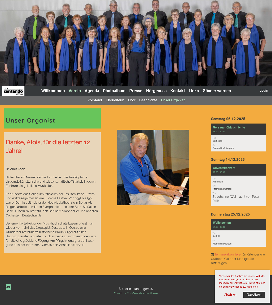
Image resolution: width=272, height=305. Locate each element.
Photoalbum (114, 90)
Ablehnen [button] (230, 294)
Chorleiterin (115, 100)
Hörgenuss (156, 90)
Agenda (92, 90)
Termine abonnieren (229, 251)
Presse (135, 90)
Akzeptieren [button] (254, 294)
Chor (131, 100)
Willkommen (53, 90)
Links (194, 90)
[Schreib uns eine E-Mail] (8, 287)
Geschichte (148, 100)
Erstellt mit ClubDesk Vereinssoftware (136, 293)
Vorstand (94, 100)
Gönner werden (217, 90)
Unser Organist (173, 100)
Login (264, 90)
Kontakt (177, 90)
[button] (239, 140)
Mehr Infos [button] (252, 286)
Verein (75, 90)
